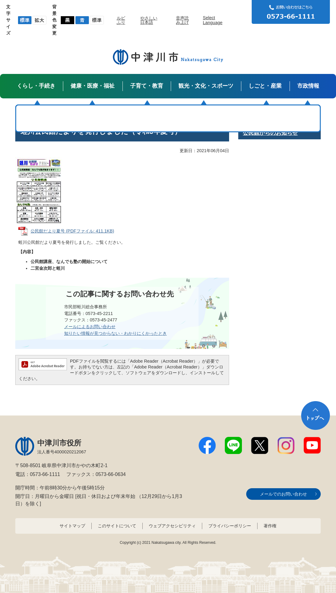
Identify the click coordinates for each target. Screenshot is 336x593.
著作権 (270, 525)
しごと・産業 (265, 86)
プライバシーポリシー (229, 525)
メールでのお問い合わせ (283, 494)
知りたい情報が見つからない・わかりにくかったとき (115, 333)
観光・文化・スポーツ (205, 86)
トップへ (315, 415)
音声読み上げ (182, 20)
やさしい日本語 (148, 20)
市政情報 (308, 86)
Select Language (212, 20)
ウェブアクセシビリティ (172, 525)
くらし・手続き (36, 86)
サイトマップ (72, 525)
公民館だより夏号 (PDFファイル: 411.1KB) (72, 231)
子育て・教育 (146, 86)
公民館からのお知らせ (270, 133)
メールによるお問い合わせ (89, 326)
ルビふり (121, 20)
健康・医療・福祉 (93, 86)
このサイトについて (117, 525)
